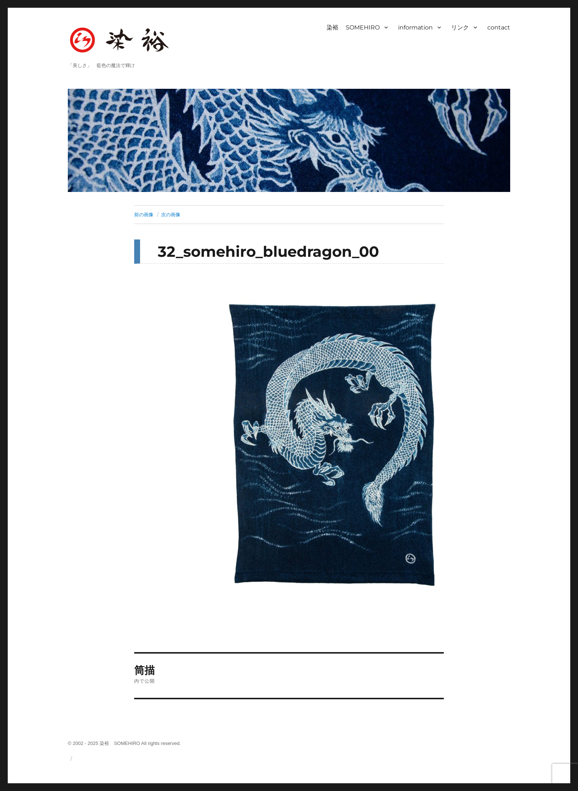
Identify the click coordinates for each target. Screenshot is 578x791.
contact (498, 27)
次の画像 (170, 214)
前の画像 (143, 214)
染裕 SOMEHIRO (353, 27)
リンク (460, 27)
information (415, 27)
